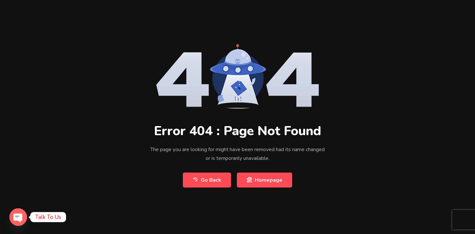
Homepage (264, 180)
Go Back (207, 180)
